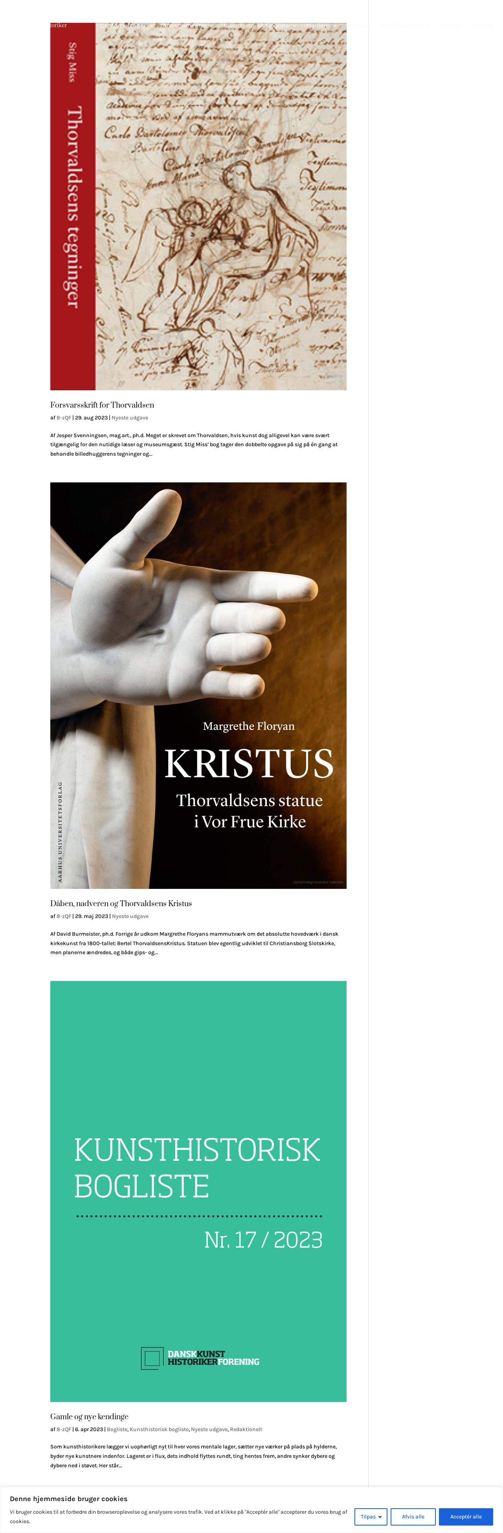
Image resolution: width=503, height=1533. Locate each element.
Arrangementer (185, 25)
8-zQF (64, 417)
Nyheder (358, 25)
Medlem (318, 25)
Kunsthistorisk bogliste (159, 1429)
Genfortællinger (123, 25)
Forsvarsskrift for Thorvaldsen (102, 405)
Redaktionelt (246, 1429)
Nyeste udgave (130, 417)
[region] (251, 1510)
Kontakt (452, 25)
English (482, 25)
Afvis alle (413, 1516)
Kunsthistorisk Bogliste (257, 25)
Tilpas (368, 1516)
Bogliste (117, 1429)
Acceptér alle (466, 1516)
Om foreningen (402, 25)
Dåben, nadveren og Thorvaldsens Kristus (121, 904)
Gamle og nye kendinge (89, 1417)
